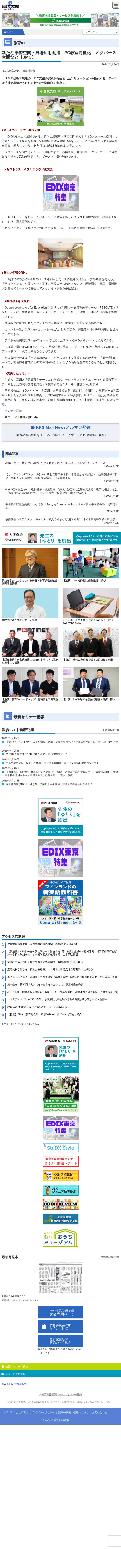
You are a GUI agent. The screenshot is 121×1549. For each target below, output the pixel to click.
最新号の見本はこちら (15, 1296)
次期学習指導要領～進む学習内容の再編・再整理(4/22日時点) (42, 943)
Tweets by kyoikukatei (14, 1383)
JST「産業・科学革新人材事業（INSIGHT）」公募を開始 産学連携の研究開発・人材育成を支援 (62, 992)
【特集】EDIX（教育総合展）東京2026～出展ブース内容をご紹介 (44, 1014)
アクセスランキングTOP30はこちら (21, 1024)
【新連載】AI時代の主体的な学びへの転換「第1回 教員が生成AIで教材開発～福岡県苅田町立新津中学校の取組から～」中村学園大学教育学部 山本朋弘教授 (62, 953)
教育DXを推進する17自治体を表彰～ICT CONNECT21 (38, 1006)
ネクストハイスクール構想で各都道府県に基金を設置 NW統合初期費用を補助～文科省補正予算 (62, 976)
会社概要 (21, 1412)
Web (70, 1349)
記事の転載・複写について (73, 1412)
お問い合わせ (99, 1412)
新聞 (62, 1349)
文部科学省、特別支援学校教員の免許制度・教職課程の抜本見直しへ (46, 961)
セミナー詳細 (13, 410)
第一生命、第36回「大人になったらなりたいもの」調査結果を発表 (45, 984)
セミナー (47, 1353)
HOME (8, 1412)
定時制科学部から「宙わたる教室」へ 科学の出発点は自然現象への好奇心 (50, 969)
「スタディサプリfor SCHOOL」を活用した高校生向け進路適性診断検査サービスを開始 (57, 999)
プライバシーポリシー (42, 1412)
